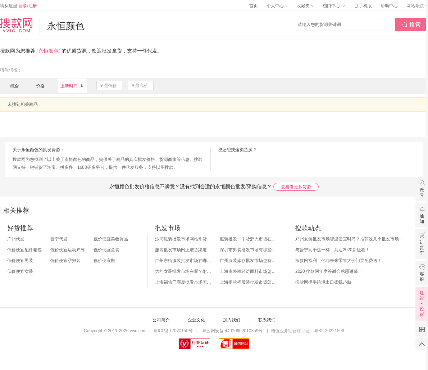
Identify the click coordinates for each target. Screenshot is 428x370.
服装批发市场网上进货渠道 (181, 249)
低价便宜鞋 (104, 260)
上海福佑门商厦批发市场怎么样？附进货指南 (184, 282)
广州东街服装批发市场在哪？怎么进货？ (184, 260)
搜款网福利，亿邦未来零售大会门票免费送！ (338, 260)
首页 (253, 5)
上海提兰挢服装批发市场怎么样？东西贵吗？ (248, 282)
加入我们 (231, 319)
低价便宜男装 (20, 260)
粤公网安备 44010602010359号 (232, 330)
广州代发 (15, 239)
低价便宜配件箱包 (24, 249)
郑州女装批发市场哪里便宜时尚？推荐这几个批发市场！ (349, 239)
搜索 (411, 25)
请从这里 (18, 5)
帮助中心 (389, 5)
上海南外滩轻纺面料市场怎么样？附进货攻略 (248, 271)
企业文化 (196, 319)
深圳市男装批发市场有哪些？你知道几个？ (248, 249)
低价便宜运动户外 (67, 249)
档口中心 (333, 5)
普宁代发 (59, 239)
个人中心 (277, 5)
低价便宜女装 (20, 271)
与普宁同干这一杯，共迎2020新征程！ (332, 249)
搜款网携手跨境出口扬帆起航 (323, 282)
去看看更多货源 (296, 186)
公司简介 (161, 319)
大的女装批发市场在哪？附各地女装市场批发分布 (184, 271)
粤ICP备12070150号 (172, 330)
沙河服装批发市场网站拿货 (181, 239)
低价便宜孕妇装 (65, 260)
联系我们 (267, 319)
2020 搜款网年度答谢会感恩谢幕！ (328, 271)
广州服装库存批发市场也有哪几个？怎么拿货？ (248, 260)
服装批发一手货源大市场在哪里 (248, 239)
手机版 (362, 5)
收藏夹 (305, 5)
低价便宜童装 (106, 249)
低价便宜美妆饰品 (111, 239)
